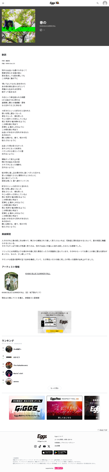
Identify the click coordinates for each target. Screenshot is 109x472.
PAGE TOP (102, 430)
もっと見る (54, 388)
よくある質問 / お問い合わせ (63, 439)
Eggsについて (59, 436)
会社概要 (57, 446)
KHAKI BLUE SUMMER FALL (48, 26)
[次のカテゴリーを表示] (98, 408)
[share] (41, 30)
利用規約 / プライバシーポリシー (65, 442)
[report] (44, 30)
